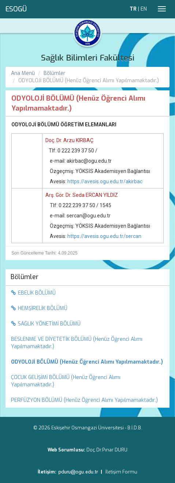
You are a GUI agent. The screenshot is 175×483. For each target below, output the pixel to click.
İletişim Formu (121, 472)
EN (144, 9)
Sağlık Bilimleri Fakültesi (87, 58)
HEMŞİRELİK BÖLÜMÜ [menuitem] (39, 308)
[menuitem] (87, 362)
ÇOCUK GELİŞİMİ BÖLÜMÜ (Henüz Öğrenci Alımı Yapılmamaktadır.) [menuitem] (65, 381)
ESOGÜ (16, 9)
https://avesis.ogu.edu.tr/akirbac (104, 181)
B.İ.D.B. (134, 428)
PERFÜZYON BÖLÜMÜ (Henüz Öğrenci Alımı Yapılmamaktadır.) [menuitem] (84, 400)
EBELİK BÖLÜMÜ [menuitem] (33, 292)
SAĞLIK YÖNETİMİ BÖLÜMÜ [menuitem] (46, 323)
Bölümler (55, 73)
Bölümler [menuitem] (24, 277)
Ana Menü (23, 73)
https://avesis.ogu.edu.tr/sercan (104, 236)
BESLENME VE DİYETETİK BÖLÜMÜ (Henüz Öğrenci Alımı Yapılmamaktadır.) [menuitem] (76, 343)
